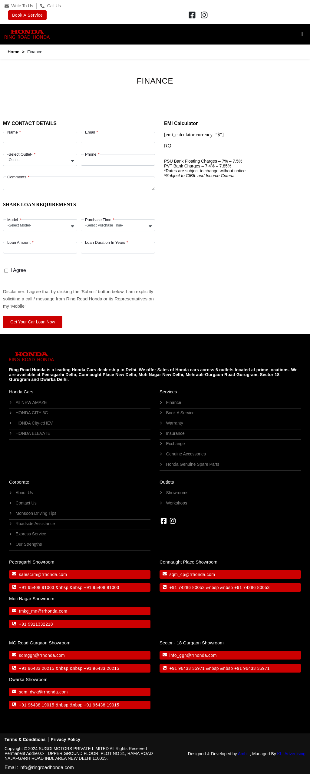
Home (13, 51)
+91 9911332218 (36, 624)
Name (12, 132)
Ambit (243, 753)
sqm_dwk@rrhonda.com (43, 692)
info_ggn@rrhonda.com (193, 655)
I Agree (18, 270)
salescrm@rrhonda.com (43, 574)
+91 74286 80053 (187, 587)
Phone (91, 154)
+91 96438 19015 (36, 705)
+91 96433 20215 (36, 668)
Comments (16, 177)
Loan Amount (19, 242)
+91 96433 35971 (187, 668)
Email (90, 132)
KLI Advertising (291, 753)
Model (12, 219)
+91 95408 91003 (36, 587)
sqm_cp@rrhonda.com (192, 574)
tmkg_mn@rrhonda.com (43, 611)
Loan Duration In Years (105, 242)
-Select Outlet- (19, 154)
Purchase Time (98, 219)
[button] (177, 34)
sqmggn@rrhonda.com (42, 655)
